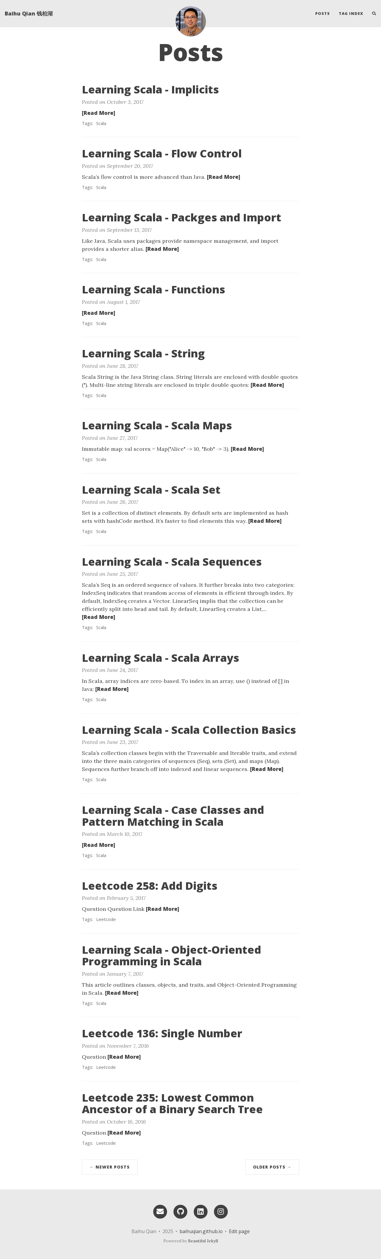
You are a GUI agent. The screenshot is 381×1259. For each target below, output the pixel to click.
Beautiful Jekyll (203, 1241)
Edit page (239, 1231)
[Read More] (98, 112)
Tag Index (351, 13)
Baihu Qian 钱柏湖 (29, 13)
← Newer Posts (110, 1167)
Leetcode (106, 919)
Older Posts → (272, 1167)
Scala (101, 123)
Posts (322, 13)
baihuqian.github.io (201, 1231)
